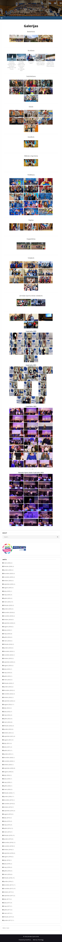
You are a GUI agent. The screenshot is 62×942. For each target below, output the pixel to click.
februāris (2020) (8, 793)
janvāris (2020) (8, 796)
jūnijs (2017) (7, 902)
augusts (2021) (8, 740)
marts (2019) (7, 832)
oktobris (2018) (8, 849)
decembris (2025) (8, 573)
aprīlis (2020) (7, 786)
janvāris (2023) (8, 687)
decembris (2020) (8, 757)
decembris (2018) (8, 842)
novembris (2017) (8, 888)
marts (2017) (7, 913)
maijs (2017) (7, 906)
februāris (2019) (8, 835)
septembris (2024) (8, 623)
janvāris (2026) (8, 570)
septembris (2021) (8, 736)
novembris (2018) (8, 846)
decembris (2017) (8, 885)
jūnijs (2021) (7, 747)
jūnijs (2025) (7, 591)
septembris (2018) (8, 853)
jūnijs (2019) (7, 821)
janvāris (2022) (8, 729)
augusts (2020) (8, 771)
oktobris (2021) (8, 733)
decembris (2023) (8, 651)
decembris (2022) (8, 690)
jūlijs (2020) (7, 775)
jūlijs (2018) (7, 860)
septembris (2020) (8, 768)
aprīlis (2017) (7, 910)
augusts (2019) (8, 814)
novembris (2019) (8, 803)
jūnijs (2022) (7, 711)
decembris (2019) (8, 800)
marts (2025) (7, 602)
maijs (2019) (7, 825)
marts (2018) (7, 874)
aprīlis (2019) (7, 828)
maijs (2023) (7, 672)
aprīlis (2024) (7, 637)
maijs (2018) (7, 867)
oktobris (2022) (8, 697)
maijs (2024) (7, 633)
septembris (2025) (8, 584)
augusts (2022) (8, 704)
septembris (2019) (8, 810)
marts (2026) (7, 563)
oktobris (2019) (8, 807)
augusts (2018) (8, 856)
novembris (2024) (8, 616)
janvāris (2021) (8, 754)
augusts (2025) (8, 587)
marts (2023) (7, 679)
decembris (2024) (8, 612)
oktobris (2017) (8, 892)
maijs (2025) (7, 594)
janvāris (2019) (8, 839)
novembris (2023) (8, 655)
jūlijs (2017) (7, 899)
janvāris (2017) (8, 920)
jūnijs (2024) (7, 630)
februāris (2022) (8, 725)
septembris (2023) (8, 662)
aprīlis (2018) (7, 871)
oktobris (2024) (8, 619)
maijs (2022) (7, 715)
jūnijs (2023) (7, 669)
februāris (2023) (8, 683)
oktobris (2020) (8, 764)
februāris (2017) (8, 917)
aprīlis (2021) (7, 750)
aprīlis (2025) (7, 598)
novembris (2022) (8, 694)
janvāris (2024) (8, 648)
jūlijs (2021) (7, 743)
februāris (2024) (8, 644)
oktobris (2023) (8, 658)
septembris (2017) (8, 895)
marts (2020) (7, 789)
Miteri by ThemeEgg (38, 940)
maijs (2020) (7, 782)
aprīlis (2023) (7, 676)
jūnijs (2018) (7, 863)
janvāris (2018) (8, 881)
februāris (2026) (8, 566)
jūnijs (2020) (7, 779)
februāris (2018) (8, 878)
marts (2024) (7, 641)
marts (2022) (7, 722)
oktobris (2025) (8, 580)
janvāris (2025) (8, 609)
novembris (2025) (8, 577)
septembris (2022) (8, 701)
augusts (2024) (8, 626)
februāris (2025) (8, 605)
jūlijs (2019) (7, 817)
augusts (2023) (8, 665)
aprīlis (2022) (7, 718)
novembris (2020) (8, 761)
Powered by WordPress (25, 940)
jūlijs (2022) (7, 708)
